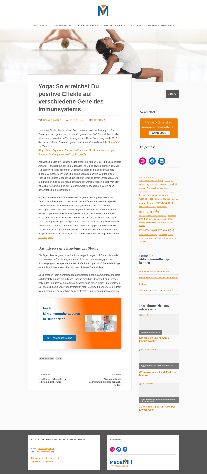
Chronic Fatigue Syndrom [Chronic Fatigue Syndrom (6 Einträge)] (148, 185)
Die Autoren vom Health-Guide (160, 25)
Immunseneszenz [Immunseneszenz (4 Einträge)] (162, 207)
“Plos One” (114, 142)
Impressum (36, 461)
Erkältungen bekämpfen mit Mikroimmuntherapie (52, 380)
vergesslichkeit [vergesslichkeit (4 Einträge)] (166, 238)
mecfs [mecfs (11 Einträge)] (142, 225)
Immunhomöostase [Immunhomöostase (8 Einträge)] (147, 206)
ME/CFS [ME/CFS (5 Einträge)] (173, 223)
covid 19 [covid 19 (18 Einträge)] (173, 184)
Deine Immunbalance (86, 25)
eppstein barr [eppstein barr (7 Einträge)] (165, 188)
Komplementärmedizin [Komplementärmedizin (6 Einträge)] (147, 222)
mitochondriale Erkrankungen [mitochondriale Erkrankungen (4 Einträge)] (148, 235)
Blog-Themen (39, 25)
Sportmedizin (100, 120)
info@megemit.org (46, 448)
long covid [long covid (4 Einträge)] (166, 222)
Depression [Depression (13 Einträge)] (152, 188)
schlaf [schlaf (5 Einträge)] (141, 238)
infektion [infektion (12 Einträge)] (143, 219)
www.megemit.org (45, 451)
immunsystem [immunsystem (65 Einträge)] (151, 211)
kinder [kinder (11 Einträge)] (170, 219)
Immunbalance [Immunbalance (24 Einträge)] (164, 203)
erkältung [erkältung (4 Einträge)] (156, 192)
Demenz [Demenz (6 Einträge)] (142, 189)
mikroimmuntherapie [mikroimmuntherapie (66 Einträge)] (156, 230)
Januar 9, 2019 (78, 120)
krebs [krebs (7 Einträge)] (159, 222)
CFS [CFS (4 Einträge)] (172, 181)
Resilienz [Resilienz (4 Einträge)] (170, 235)
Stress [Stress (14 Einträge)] (157, 238)
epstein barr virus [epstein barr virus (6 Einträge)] (145, 192)
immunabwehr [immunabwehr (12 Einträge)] (146, 203)
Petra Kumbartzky (53, 120)
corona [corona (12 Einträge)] (162, 184)
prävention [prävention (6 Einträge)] (163, 235)
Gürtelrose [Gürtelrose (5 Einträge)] (158, 199)
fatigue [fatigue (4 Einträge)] (172, 192)
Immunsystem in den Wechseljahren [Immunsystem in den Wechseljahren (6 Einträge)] (152, 216)
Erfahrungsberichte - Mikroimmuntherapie (158, 277)
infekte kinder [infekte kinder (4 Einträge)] (172, 216)
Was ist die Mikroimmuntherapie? (154, 271)
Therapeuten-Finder (62, 25)
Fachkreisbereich (57, 458)
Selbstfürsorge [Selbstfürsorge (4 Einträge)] (148, 238)
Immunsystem (45, 237)
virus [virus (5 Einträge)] (174, 238)
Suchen (172, 94)
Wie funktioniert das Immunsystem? (156, 290)
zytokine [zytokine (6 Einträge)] (142, 242)
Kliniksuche (136, 25)
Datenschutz (48, 461)
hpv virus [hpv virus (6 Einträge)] (174, 199)
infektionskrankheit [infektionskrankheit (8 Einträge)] (157, 219)
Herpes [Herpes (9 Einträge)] (166, 199)
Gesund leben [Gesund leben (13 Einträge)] (146, 198)
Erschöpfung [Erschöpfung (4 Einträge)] (164, 192)
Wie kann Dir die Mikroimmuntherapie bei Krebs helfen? (105, 382)
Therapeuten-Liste (39, 458)
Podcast (143, 284)
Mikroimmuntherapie (113, 25)
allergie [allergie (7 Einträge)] (142, 177)
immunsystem (46, 359)
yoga (59, 359)
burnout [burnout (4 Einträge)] (167, 181)
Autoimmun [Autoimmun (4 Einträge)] (149, 177)
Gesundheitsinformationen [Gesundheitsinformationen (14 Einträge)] (153, 195)
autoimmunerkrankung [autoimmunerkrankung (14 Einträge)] (151, 180)
